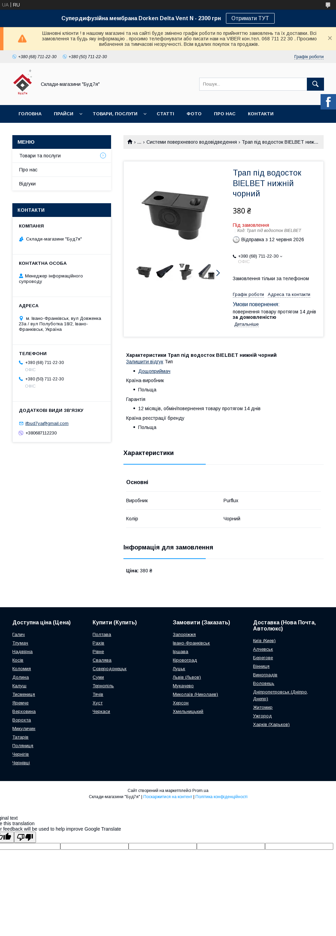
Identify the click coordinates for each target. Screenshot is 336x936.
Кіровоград (185, 660)
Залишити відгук (144, 361)
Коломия (21, 668)
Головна (30, 113)
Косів (17, 660)
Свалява (102, 660)
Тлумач (20, 643)
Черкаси (101, 711)
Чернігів (20, 754)
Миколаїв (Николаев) (195, 694)
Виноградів (265, 674)
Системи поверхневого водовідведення (191, 142)
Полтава (102, 634)
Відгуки (27, 183)
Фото (194, 113)
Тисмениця (23, 694)
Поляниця (22, 745)
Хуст (98, 702)
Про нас (225, 113)
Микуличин (23, 728)
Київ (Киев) (264, 640)
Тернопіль (103, 685)
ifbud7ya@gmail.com (47, 423)
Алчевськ (263, 649)
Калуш (19, 685)
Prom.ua (200, 790)
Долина (20, 677)
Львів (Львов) (187, 677)
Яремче (20, 702)
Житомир (263, 707)
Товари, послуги (115, 113)
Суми (98, 677)
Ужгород (262, 715)
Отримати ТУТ (250, 18)
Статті (165, 113)
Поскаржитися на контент (167, 796)
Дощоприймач (154, 371)
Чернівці (21, 762)
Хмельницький (188, 711)
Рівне (98, 651)
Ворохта (21, 720)
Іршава (180, 651)
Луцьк (179, 668)
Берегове (263, 657)
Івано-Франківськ (191, 643)
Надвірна (22, 651)
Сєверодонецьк (110, 668)
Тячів (98, 694)
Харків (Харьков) (271, 724)
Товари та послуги (40, 155)
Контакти (261, 113)
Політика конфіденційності (221, 796)
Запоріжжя (184, 634)
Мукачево (183, 685)
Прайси (63, 113)
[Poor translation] (25, 837)
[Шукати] (315, 84)
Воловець (263, 683)
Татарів (20, 737)
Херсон (181, 702)
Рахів (98, 643)
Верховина (24, 711)
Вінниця (261, 666)
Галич (18, 634)
